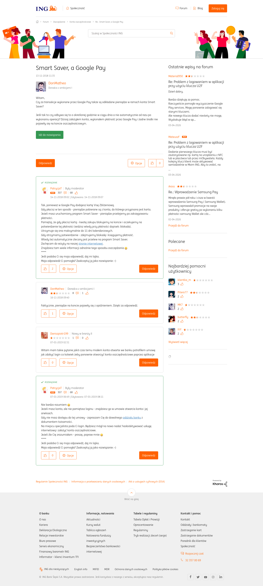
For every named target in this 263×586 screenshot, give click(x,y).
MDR (109, 569)
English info (82, 569)
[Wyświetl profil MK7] (181, 304)
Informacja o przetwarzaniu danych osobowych (98, 481)
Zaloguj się (218, 8)
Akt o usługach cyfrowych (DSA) (146, 481)
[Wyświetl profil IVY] (180, 329)
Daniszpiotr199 (59, 333)
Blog (200, 8)
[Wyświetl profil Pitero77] (183, 292)
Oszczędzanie (59, 22)
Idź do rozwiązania (50, 135)
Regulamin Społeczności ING (52, 481)
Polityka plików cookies (170, 569)
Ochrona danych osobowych (134, 569)
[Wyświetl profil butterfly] (184, 317)
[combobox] (131, 33)
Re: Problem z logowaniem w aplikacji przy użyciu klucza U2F (196, 84)
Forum (183, 8)
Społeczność (77, 8)
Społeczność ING (37, 21)
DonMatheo (57, 83)
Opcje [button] (138, 163)
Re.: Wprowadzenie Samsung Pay (193, 192)
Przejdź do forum (178, 225)
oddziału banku (132, 417)
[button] (152, 163)
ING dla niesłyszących (57, 569)
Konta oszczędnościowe (80, 22)
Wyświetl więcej (178, 342)
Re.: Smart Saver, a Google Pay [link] (109, 22)
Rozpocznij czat (194, 553)
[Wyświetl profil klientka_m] (185, 280)
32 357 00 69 (193, 560)
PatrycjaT (56, 188)
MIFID (98, 569)
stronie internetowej (90, 243)
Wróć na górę (131, 499)
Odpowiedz (45, 163)
